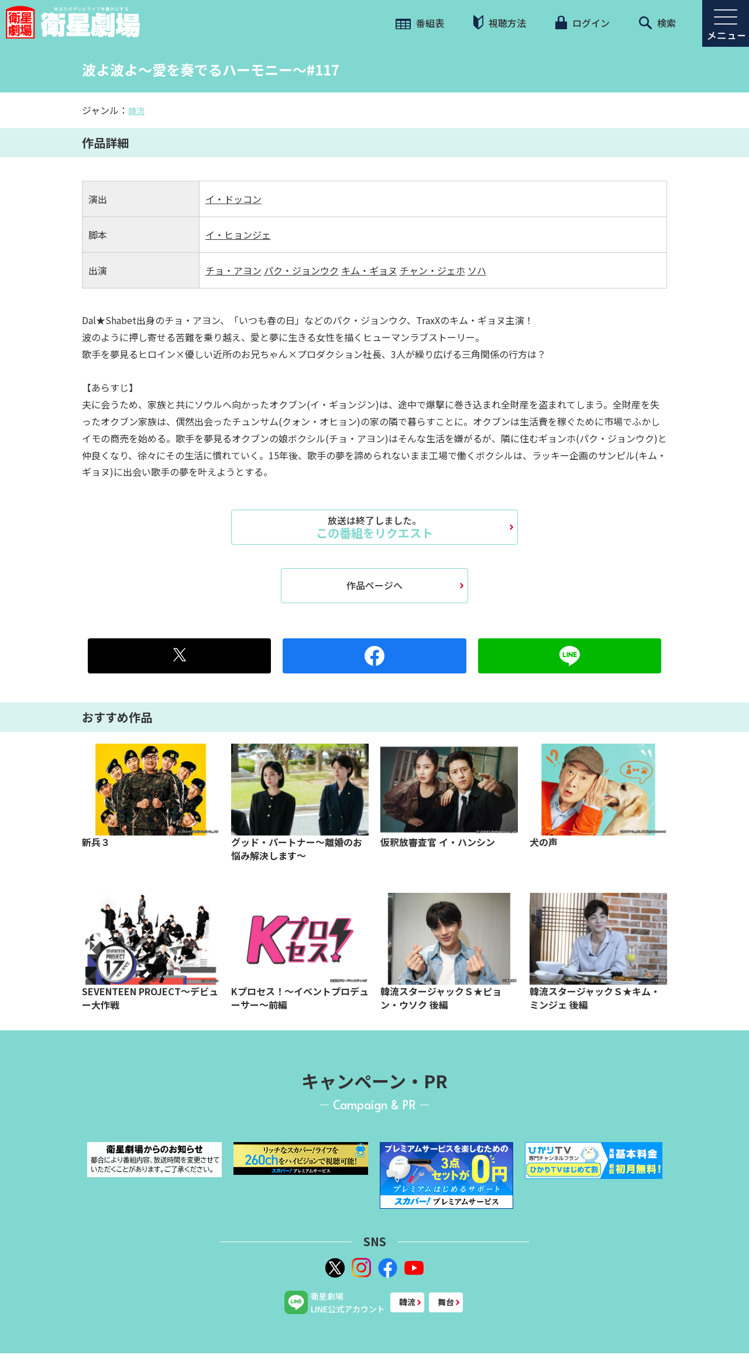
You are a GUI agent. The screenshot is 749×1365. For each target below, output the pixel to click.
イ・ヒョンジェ (238, 235)
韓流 (136, 110)
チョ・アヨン (233, 270)
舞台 (446, 1302)
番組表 (420, 23)
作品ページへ (374, 585)
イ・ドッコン (233, 199)
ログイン (582, 23)
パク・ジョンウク (301, 270)
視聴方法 (499, 22)
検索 (657, 23)
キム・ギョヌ (369, 270)
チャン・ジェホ (432, 270)
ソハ (477, 270)
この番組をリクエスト (374, 527)
